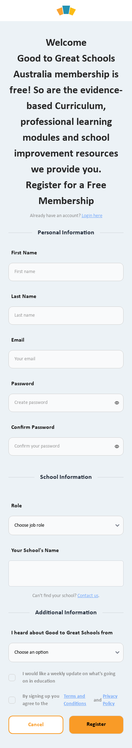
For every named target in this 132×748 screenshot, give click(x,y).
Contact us (87, 595)
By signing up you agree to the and (72, 700)
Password (22, 384)
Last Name (23, 296)
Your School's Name (35, 550)
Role (16, 506)
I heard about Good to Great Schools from (62, 633)
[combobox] (22, 573)
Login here (92, 215)
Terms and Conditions (75, 700)
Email (17, 340)
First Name (24, 253)
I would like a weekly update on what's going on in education (69, 677)
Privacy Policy (110, 700)
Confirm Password (33, 427)
